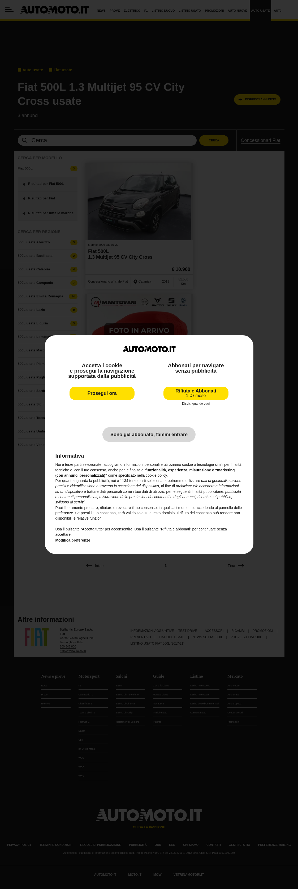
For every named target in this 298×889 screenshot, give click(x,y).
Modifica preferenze (72, 540)
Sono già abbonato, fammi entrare (149, 434)
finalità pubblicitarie (207, 491)
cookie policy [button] (156, 475)
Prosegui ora (101, 393)
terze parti (137, 481)
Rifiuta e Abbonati (195, 393)
